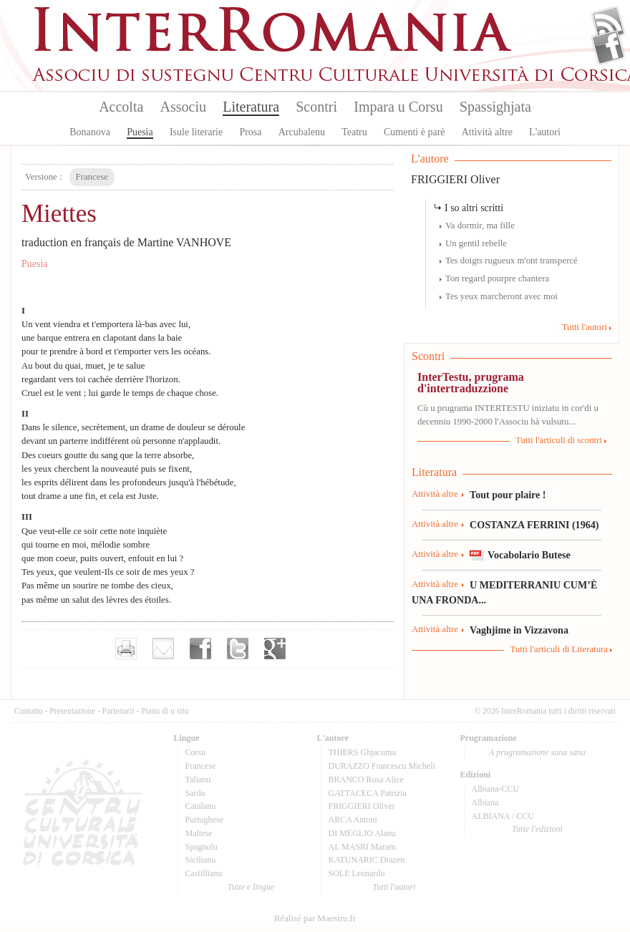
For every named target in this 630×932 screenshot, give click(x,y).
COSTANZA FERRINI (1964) (534, 524)
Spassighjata (495, 107)
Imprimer (126, 648)
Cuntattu (28, 711)
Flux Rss (608, 23)
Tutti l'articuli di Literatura (559, 649)
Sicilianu (200, 860)
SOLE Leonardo (357, 873)
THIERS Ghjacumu (363, 752)
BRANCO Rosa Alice (366, 780)
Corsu (195, 752)
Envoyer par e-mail (163, 648)
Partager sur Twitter (237, 648)
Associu (183, 107)
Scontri (316, 107)
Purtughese (204, 820)
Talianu (198, 780)
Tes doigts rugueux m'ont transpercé (511, 261)
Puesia (140, 132)
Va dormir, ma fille (480, 225)
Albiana (485, 802)
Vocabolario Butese (529, 554)
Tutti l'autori (584, 327)
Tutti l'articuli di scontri (558, 440)
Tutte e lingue (251, 887)
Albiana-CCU (496, 789)
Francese (200, 766)
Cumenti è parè (414, 132)
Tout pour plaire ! (508, 494)
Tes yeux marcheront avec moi (501, 296)
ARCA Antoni (353, 820)
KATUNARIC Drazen (367, 860)
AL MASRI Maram (362, 847)
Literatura (251, 107)
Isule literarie (196, 132)
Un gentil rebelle (476, 243)
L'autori (545, 132)
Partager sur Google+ (274, 648)
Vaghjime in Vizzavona (519, 630)
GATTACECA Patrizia (368, 793)
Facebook (608, 47)
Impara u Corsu (398, 107)
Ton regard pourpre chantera (497, 278)
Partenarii (118, 711)
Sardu (195, 793)
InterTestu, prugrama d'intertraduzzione (470, 382)
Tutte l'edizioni (537, 829)
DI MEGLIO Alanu (362, 833)
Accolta (121, 107)
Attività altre (487, 132)
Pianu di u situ (164, 711)
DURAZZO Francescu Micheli (382, 766)
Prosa (250, 132)
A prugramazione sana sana (537, 752)
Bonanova (89, 132)
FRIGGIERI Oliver (455, 179)
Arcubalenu (301, 132)
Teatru (354, 132)
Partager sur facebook (200, 648)
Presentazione (72, 711)
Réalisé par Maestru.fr (315, 918)
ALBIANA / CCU (503, 816)
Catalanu (200, 806)
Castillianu (204, 873)
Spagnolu (201, 847)
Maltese (199, 833)
